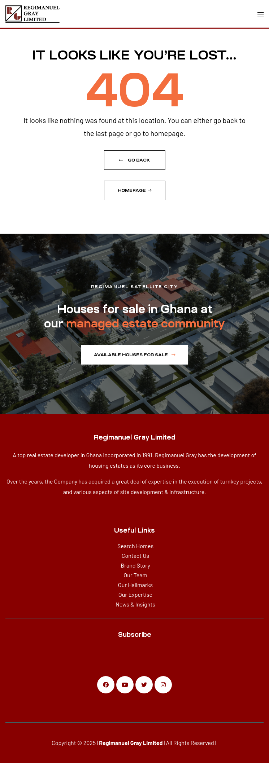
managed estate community (145, 323)
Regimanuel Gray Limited (130, 742)
